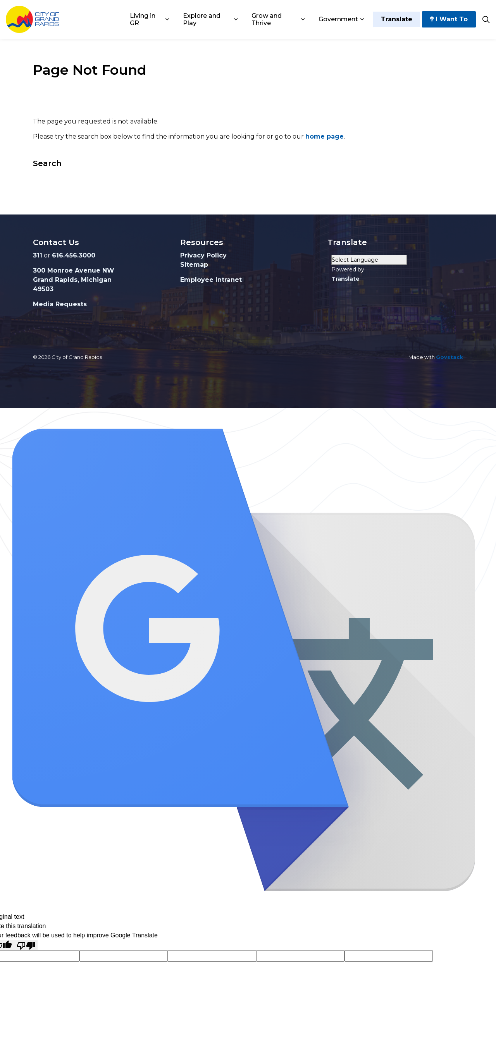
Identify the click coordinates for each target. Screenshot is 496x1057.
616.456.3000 (73, 255)
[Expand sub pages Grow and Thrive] (303, 19)
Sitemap (194, 264)
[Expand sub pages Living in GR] (167, 19)
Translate (396, 19)
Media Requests (60, 304)
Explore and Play (201, 19)
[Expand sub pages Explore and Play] (235, 19)
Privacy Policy (203, 255)
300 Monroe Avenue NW (73, 270)
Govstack (449, 357)
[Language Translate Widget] (369, 260)
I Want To (448, 19)
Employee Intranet (211, 279)
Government (338, 19)
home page (324, 136)
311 (37, 255)
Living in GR (142, 19)
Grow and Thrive (266, 19)
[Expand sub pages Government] (362, 19)
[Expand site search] (486, 19)
